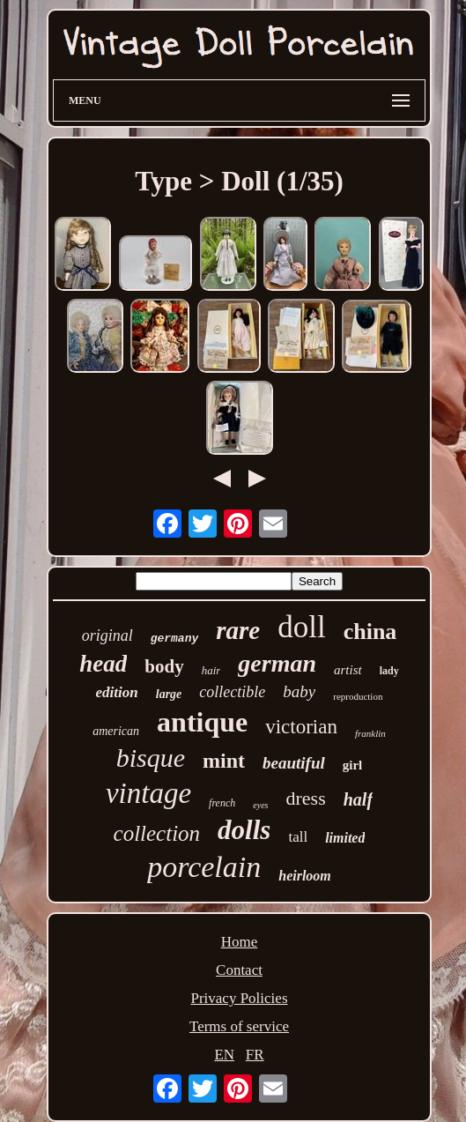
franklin (370, 733)
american (115, 731)
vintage (148, 793)
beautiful (294, 763)
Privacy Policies (238, 998)
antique (202, 722)
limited (345, 837)
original (107, 635)
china (370, 631)
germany (175, 638)
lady (389, 671)
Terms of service (239, 1026)
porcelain (204, 867)
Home (239, 941)
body (163, 666)
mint (224, 760)
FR (255, 1054)
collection (157, 833)
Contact (239, 970)
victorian (301, 727)
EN (224, 1054)
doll (301, 627)
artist (348, 670)
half (358, 799)
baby (299, 691)
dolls (244, 829)
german (277, 663)
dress (306, 798)
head (103, 663)
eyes (260, 805)
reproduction (357, 696)
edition (117, 692)
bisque (150, 757)
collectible (232, 692)
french (222, 803)
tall (297, 836)
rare (238, 630)
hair (211, 670)
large (169, 694)
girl (353, 765)
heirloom (304, 875)
